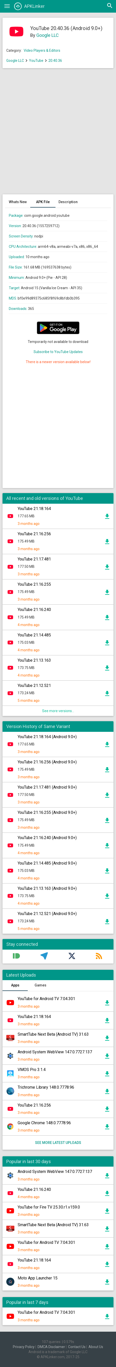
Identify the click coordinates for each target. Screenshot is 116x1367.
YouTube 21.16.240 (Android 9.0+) (47, 837)
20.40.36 (55, 61)
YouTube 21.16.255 (34, 584)
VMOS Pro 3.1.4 (32, 1069)
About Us (96, 1347)
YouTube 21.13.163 (34, 660)
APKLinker (29, 6)
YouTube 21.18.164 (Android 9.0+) (47, 736)
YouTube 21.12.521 (34, 685)
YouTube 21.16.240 (34, 609)
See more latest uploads (58, 1143)
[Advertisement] (58, 134)
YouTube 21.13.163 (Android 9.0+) (47, 888)
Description (68, 202)
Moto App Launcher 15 (37, 1278)
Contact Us (76, 1347)
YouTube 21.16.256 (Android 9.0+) (47, 762)
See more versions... (58, 711)
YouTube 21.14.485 (34, 635)
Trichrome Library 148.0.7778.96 (46, 1087)
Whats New (18, 202)
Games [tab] (40, 985)
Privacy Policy (24, 1347)
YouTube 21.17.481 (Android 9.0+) (47, 787)
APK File (43, 202)
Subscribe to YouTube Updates (58, 352)
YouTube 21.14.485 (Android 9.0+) (47, 863)
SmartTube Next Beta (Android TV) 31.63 (53, 1034)
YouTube (36, 61)
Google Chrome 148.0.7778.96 (44, 1122)
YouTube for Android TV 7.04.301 (46, 998)
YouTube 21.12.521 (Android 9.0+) (47, 913)
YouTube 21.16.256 (34, 533)
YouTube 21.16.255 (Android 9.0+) (47, 812)
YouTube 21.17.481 (34, 559)
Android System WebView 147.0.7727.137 (55, 1052)
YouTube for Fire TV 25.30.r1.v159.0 (49, 1207)
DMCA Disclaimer (51, 1347)
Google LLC (47, 35)
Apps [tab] (15, 985)
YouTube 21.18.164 (34, 508)
